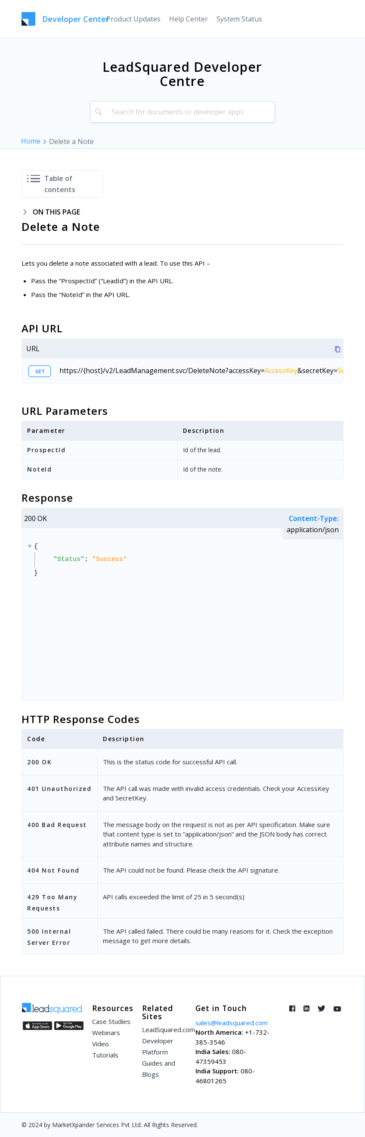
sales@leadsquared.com (231, 1022)
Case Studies (111, 1021)
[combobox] (182, 112)
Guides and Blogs (158, 1069)
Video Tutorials (105, 1049)
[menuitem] (133, 19)
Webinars (106, 1032)
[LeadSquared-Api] (65, 19)
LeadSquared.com (163, 1029)
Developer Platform (157, 1046)
